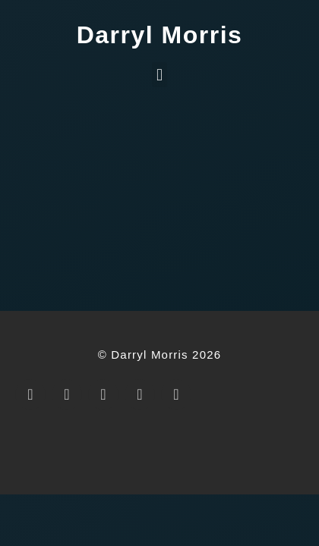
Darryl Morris (160, 35)
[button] (159, 74)
